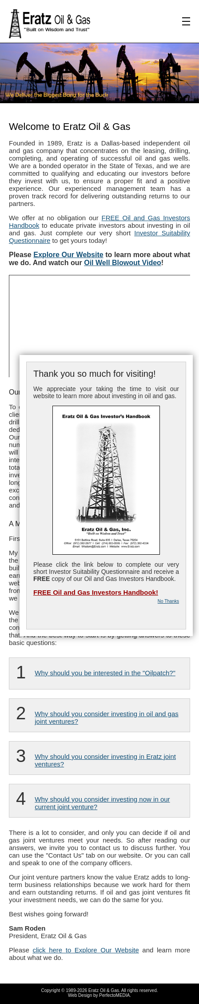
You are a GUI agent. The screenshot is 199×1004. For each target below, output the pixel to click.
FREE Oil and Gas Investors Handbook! (95, 592)
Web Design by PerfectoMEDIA (99, 995)
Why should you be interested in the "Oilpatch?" (105, 673)
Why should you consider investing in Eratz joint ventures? (105, 760)
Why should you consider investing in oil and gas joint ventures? (107, 717)
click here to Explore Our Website (85, 950)
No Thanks (168, 601)
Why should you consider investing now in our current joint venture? (102, 802)
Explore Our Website (68, 254)
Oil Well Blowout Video (122, 262)
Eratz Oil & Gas (103, 990)
